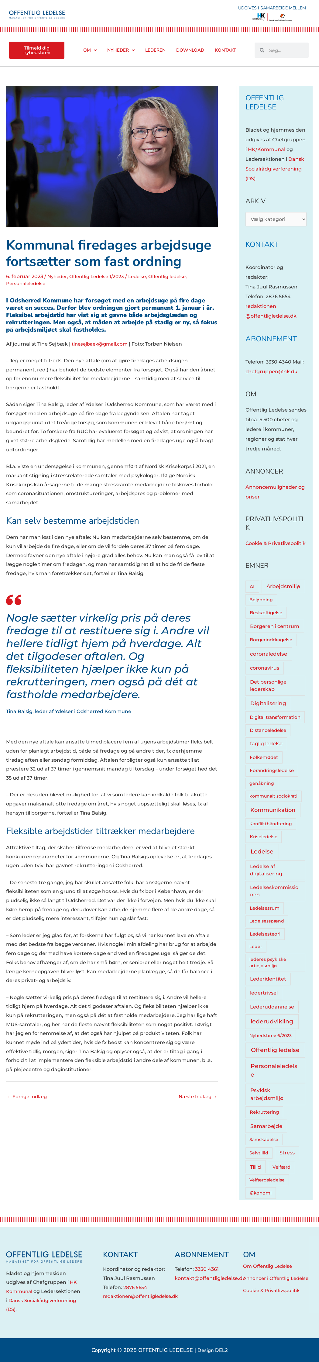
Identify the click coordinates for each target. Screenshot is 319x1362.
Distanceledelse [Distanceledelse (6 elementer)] (268, 730)
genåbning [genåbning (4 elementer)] (261, 783)
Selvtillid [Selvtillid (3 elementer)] (258, 1153)
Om (90, 50)
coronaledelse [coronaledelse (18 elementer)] (268, 654)
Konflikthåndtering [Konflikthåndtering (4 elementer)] (270, 823)
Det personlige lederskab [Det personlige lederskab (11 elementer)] (268, 685)
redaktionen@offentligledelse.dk (144, 1296)
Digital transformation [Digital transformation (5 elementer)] (275, 717)
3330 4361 (207, 1269)
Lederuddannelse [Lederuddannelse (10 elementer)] (272, 1007)
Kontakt (225, 50)
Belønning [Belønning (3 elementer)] (261, 599)
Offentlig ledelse (176, 276)
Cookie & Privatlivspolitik (275, 543)
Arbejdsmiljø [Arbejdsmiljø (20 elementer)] (283, 586)
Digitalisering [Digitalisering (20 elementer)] (268, 703)
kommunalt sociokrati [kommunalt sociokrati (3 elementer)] (273, 796)
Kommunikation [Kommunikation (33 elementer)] (272, 810)
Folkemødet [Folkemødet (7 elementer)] (264, 757)
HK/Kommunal (266, 149)
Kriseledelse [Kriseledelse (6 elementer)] (263, 837)
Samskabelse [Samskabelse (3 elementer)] (263, 1139)
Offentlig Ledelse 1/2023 (100, 276)
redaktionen (260, 306)
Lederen (155, 50)
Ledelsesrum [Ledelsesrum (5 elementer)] (265, 908)
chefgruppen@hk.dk (271, 371)
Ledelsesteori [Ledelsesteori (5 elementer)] (265, 934)
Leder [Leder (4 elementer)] (255, 946)
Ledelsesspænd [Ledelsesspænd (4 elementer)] (266, 921)
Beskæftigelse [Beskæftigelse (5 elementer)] (266, 612)
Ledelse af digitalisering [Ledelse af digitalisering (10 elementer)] (266, 870)
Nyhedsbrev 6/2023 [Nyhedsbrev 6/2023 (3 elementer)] (270, 1035)
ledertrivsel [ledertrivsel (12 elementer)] (264, 993)
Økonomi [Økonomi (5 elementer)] (261, 1193)
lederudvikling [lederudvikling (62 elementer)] (272, 1021)
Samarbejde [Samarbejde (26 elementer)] (266, 1126)
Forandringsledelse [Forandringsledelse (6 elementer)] (272, 770)
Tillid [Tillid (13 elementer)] (255, 1167)
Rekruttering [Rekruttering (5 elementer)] (264, 1112)
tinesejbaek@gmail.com (102, 344)
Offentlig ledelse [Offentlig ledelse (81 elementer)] (275, 1049)
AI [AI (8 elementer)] (252, 586)
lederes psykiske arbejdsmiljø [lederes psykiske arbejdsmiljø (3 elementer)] (267, 962)
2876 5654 (135, 1287)
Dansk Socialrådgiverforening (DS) (274, 168)
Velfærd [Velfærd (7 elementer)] (281, 1167)
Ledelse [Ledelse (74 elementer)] (262, 851)
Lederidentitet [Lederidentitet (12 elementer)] (268, 979)
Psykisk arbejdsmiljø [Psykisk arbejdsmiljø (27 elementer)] (266, 1094)
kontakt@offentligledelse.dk (210, 1278)
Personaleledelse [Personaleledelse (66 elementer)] (274, 1070)
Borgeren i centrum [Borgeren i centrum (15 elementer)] (274, 626)
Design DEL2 (212, 1350)
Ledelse (143, 276)
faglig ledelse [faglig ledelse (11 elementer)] (266, 744)
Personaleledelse (27, 283)
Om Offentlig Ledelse (269, 1266)
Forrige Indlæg (28, 1097)
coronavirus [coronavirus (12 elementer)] (264, 668)
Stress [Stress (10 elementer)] (287, 1153)
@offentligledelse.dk (271, 316)
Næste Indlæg (196, 1097)
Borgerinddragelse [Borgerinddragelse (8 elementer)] (271, 640)
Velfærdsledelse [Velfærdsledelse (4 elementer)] (267, 1180)
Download (190, 50)
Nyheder (121, 50)
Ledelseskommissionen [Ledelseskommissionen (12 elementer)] (274, 891)
